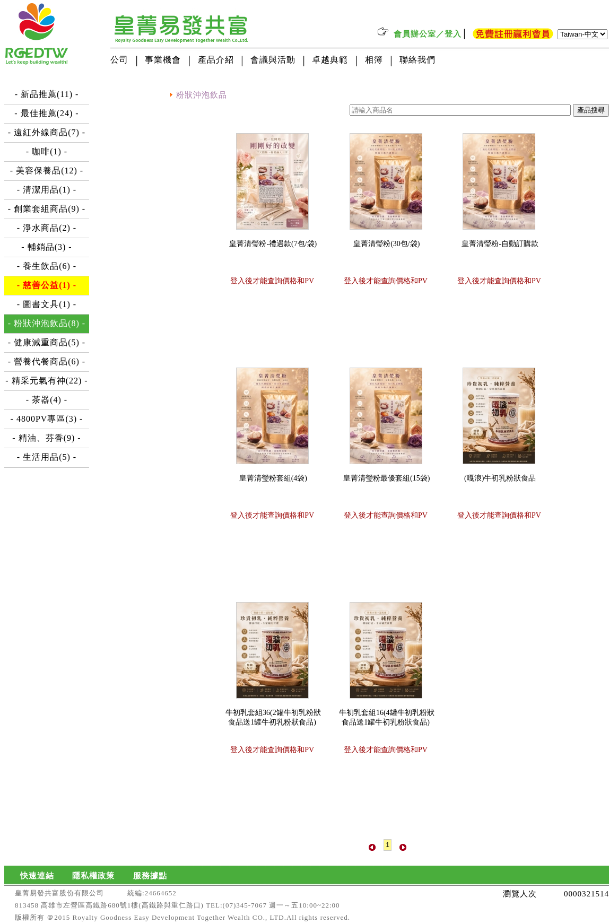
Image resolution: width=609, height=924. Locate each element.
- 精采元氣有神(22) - (46, 380)
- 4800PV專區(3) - (47, 418)
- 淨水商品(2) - (46, 227)
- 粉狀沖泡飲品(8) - (46, 323)
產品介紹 (216, 59)
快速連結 (37, 875)
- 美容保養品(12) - (46, 170)
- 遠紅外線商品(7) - (46, 132)
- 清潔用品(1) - (46, 189)
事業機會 (163, 59)
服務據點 (150, 875)
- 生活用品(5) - (46, 456)
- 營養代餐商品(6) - (46, 361)
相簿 (374, 59)
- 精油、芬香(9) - (46, 437)
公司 (119, 59)
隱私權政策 (93, 875)
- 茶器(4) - (46, 399)
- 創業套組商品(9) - (46, 208)
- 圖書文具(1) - (46, 304)
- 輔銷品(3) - (46, 246)
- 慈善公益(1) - (46, 285)
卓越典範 (330, 59)
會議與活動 (272, 59)
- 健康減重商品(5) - (46, 342)
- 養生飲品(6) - (46, 266)
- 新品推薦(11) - (47, 94)
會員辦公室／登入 (428, 34)
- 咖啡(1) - (46, 151)
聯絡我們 (417, 59)
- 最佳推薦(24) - (46, 113)
